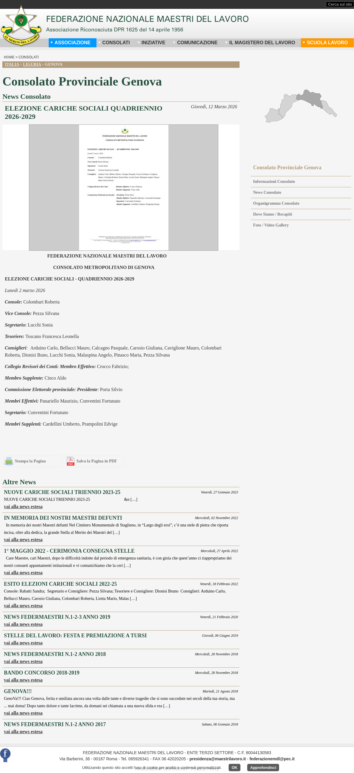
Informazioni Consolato (274, 181)
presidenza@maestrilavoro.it (217, 758)
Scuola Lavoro (325, 42)
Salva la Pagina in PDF (96, 461)
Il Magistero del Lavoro (260, 42)
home (9, 57)
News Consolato (267, 192)
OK (234, 767)
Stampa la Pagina (30, 461)
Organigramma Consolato (276, 203)
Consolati (114, 42)
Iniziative (151, 42)
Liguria (32, 64)
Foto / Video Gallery (271, 225)
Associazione (70, 42)
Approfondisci (263, 767)
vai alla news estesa (23, 506)
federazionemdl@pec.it (272, 758)
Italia (12, 64)
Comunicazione (195, 42)
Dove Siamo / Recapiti (272, 214)
